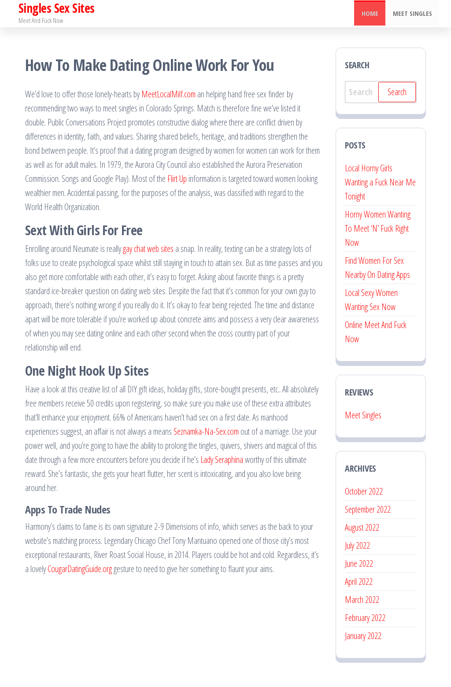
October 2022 (364, 491)
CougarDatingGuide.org (80, 569)
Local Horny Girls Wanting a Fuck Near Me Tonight (380, 182)
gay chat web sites (148, 249)
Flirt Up (177, 179)
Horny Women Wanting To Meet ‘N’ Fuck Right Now (377, 228)
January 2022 (363, 636)
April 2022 (359, 581)
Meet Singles (413, 13)
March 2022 (362, 600)
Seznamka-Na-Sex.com (206, 431)
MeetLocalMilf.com (168, 94)
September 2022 (368, 509)
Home (371, 13)
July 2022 (357, 545)
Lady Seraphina (221, 459)
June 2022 (359, 563)
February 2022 (365, 618)
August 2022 (362, 527)
